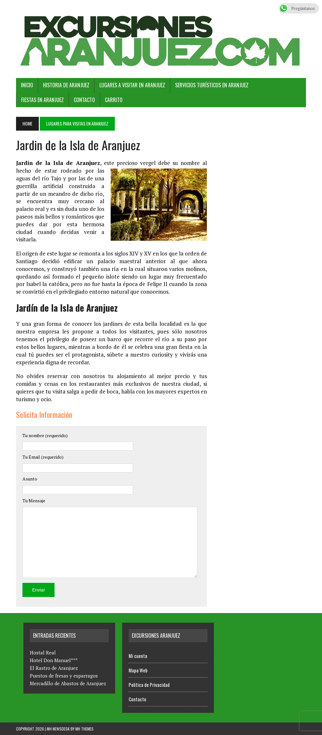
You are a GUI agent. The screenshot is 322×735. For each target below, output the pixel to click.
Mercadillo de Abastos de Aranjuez (68, 683)
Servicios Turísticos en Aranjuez (212, 85)
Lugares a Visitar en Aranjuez (132, 85)
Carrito (114, 100)
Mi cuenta (138, 655)
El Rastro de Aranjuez (54, 668)
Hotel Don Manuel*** (54, 660)
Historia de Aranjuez (66, 85)
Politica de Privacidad (149, 684)
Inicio (27, 85)
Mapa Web (138, 670)
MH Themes (84, 728)
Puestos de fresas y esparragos (64, 675)
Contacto (84, 100)
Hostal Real (43, 652)
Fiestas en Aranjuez (42, 100)
